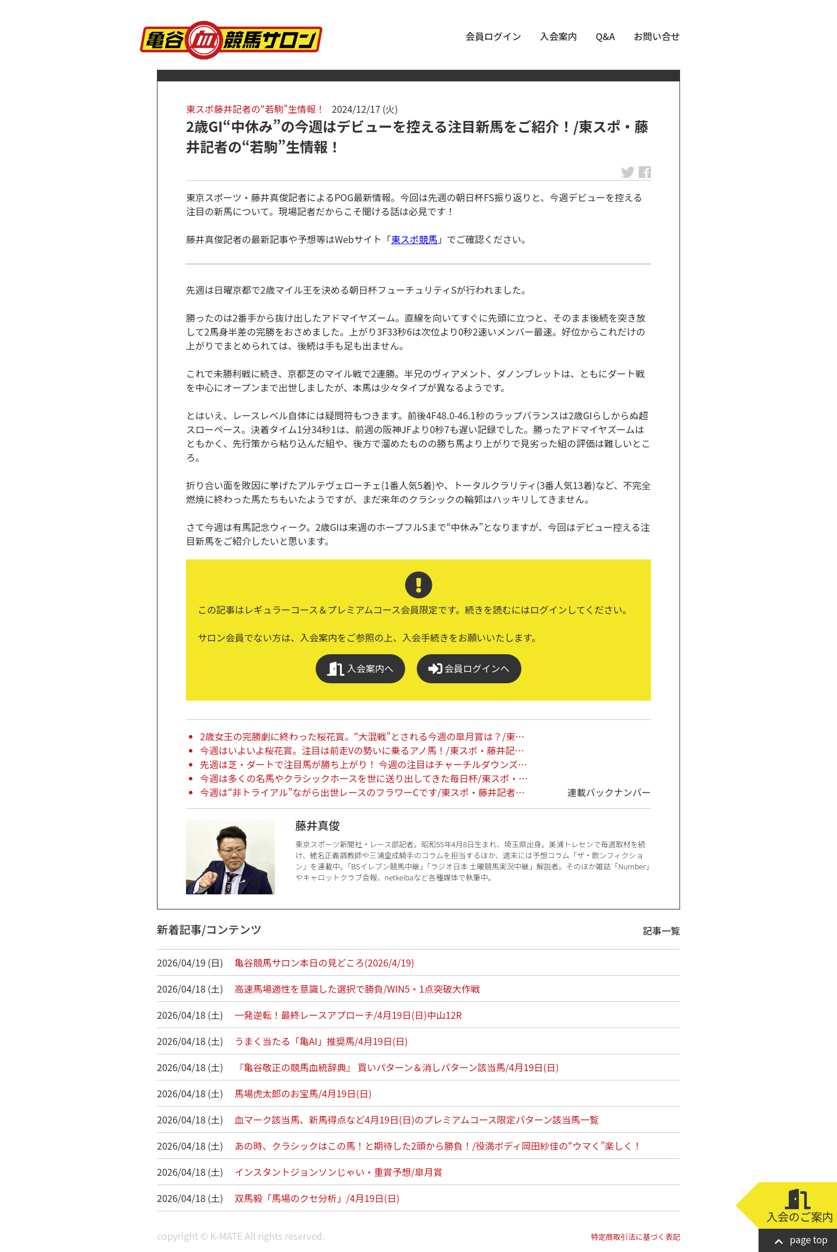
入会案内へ (360, 668)
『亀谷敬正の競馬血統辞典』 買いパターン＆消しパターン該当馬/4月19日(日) (397, 1067)
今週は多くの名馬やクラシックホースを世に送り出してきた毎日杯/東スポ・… (364, 778)
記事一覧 (661, 930)
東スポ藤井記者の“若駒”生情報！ (255, 109)
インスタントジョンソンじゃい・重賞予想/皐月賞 (339, 1172)
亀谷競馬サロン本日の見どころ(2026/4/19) (324, 962)
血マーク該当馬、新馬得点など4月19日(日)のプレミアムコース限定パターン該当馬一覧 (417, 1119)
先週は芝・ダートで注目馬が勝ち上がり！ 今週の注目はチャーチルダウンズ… (363, 764)
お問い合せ (657, 36)
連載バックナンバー (609, 792)
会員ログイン (493, 36)
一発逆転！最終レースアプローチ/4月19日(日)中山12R (348, 1015)
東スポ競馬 (414, 239)
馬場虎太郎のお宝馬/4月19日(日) (303, 1093)
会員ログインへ (469, 668)
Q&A (605, 36)
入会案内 (558, 36)
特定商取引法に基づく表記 (635, 1236)
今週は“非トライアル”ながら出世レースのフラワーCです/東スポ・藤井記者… (362, 792)
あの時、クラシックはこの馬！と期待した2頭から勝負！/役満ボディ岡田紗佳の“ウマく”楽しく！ (438, 1146)
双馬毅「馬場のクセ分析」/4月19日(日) (317, 1198)
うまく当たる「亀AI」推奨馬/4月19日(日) (321, 1041)
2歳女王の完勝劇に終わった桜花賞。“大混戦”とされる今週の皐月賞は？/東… (362, 736)
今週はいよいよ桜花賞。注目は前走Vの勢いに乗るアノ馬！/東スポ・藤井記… (362, 750)
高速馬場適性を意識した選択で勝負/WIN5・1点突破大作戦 (357, 989)
